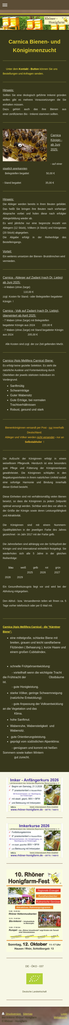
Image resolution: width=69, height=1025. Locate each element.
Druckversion (12, 1013)
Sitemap (27, 1013)
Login (64, 1013)
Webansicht (60, 1017)
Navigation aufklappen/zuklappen (34, 5)
